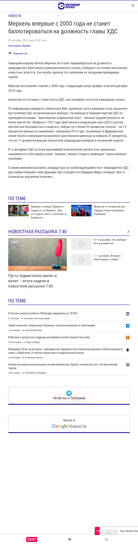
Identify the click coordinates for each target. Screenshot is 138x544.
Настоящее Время (19, 45)
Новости (14, 16)
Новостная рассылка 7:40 (69, 232)
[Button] (17, 54)
